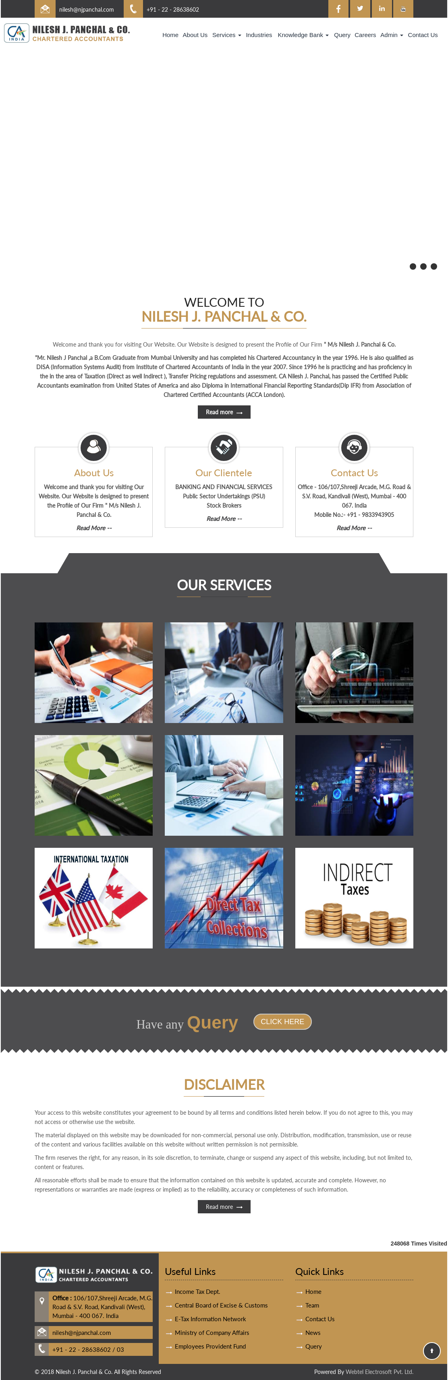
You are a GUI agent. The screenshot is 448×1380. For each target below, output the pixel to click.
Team (312, 1274)
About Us (195, 34)
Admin (391, 34)
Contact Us (423, 34)
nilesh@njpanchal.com (86, 9)
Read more (224, 1237)
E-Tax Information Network (210, 1288)
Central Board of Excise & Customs (221, 1274)
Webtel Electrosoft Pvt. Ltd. (379, 1371)
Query (342, 34)
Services (226, 34)
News (313, 1302)
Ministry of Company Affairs (212, 1302)
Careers (365, 34)
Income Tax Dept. (197, 1260)
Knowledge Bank (303, 34)
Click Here (252, 1022)
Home (170, 34)
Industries (259, 34)
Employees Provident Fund (210, 1315)
